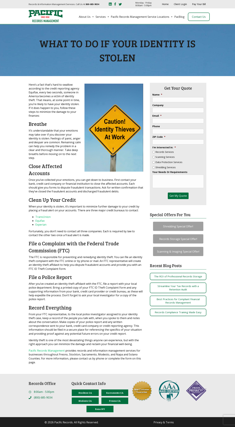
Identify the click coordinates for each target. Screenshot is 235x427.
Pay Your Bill (199, 4)
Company (158, 105)
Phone (156, 126)
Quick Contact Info (88, 383)
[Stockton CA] (85, 392)
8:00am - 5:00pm (44, 392)
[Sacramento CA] (114, 392)
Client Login (180, 4)
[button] (178, 226)
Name (157, 95)
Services (102, 16)
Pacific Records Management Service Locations (142, 16)
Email (157, 116)
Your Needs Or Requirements (169, 172)
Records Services (164, 152)
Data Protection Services (168, 162)
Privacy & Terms (164, 422)
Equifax (40, 221)
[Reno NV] (99, 409)
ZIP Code (158, 137)
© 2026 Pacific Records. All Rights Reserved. (71, 422)
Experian (40, 224)
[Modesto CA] (85, 401)
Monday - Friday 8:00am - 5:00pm (143, 4)
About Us (86, 16)
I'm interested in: (164, 147)
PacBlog (179, 17)
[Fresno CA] (114, 401)
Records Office (42, 383)
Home (165, 4)
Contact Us (199, 17)
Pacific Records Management (47, 350)
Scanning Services (165, 157)
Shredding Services (165, 167)
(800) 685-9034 (43, 397)
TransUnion (43, 217)
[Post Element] (178, 276)
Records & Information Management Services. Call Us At (64, 4)
